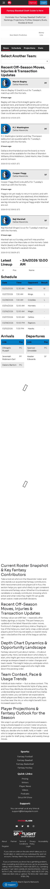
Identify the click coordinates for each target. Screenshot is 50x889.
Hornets (31, 306)
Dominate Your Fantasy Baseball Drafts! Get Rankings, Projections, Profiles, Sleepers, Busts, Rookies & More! (25, 20)
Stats (40, 48)
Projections (29, 48)
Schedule (16, 48)
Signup (32, 3)
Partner (14, 841)
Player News (25, 786)
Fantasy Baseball (25, 760)
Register (5, 846)
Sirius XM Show (25, 797)
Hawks (31, 329)
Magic (30, 311)
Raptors (31, 323)
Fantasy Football (25, 756)
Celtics (31, 317)
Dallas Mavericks (20, 84)
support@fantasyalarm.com (25, 811)
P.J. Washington (21, 127)
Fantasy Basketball (25, 764)
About (4, 841)
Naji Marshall (19, 219)
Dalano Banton (9, 365)
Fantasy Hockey (25, 768)
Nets (30, 288)
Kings (30, 294)
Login (43, 3)
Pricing (25, 779)
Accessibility (43, 841)
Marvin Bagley (20, 82)
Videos (25, 790)
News (6, 48)
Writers (25, 782)
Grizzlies (32, 300)
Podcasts (25, 794)
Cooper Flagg (19, 173)
